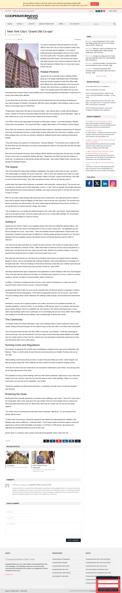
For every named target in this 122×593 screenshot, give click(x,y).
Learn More (84, 5)
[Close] (94, 4)
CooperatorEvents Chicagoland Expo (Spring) (99, 576)
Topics (19, 24)
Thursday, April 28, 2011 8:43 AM (40, 485)
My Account (74, 24)
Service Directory (46, 24)
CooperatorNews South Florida (61, 573)
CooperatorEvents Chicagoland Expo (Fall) (98, 573)
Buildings (78, 39)
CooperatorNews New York (60, 569)
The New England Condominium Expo (97, 569)
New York (113, 11)
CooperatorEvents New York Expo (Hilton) (98, 559)
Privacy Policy (23, 590)
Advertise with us (15, 590)
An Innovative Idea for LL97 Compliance (97, 86)
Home (10, 24)
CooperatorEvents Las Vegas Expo (96, 583)
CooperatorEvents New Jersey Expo (96, 566)
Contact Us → (9, 574)
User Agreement (94, 590)
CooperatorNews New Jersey (60, 566)
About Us (7, 590)
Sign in (91, 11)
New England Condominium (60, 576)
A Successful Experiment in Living (102, 121)
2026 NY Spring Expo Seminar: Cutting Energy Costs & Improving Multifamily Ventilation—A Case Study (100, 95)
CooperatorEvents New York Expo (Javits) (98, 562)
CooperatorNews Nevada (59, 562)
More (61, 24)
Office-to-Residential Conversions (23, 11)
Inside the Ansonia (96, 130)
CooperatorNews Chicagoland (61, 559)
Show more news (101, 76)
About (7, 553)
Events (31, 24)
